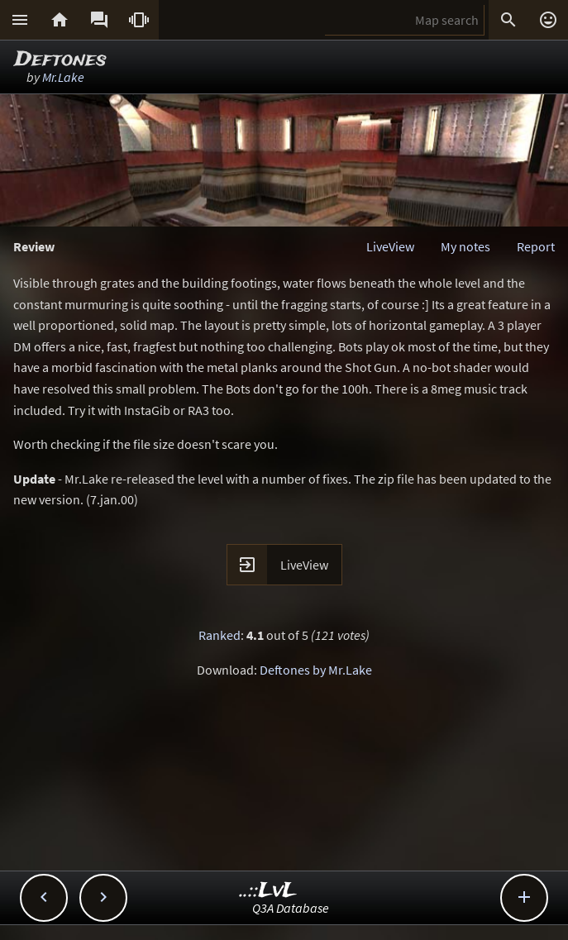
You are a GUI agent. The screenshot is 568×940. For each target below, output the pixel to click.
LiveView (390, 246)
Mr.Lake (63, 77)
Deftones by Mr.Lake (316, 669)
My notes (465, 246)
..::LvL (268, 890)
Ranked (219, 635)
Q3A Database (290, 907)
